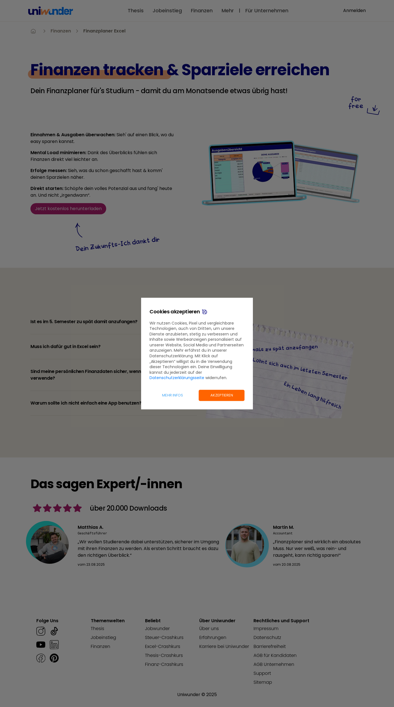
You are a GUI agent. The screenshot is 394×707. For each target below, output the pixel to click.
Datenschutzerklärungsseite (176, 378)
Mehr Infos (172, 395)
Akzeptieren (221, 395)
